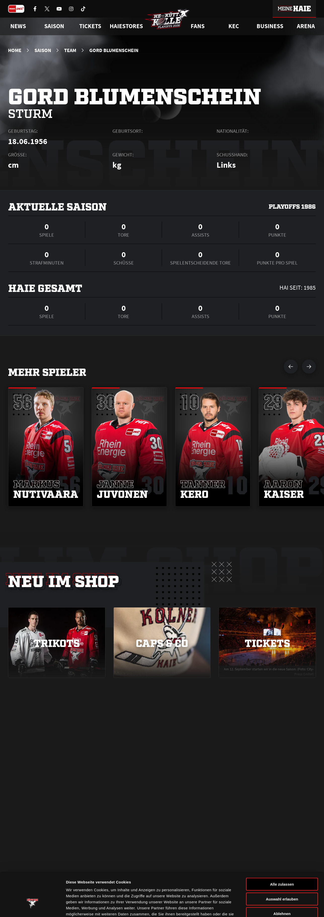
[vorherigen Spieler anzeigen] (291, 367)
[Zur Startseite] (167, 19)
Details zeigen (267, 907)
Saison (42, 50)
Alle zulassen (282, 851)
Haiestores (126, 26)
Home (14, 50)
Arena (306, 26)
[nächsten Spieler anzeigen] (309, 367)
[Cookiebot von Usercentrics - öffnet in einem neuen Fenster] (33, 907)
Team (70, 50)
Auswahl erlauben (282, 865)
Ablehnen (282, 880)
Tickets (90, 26)
